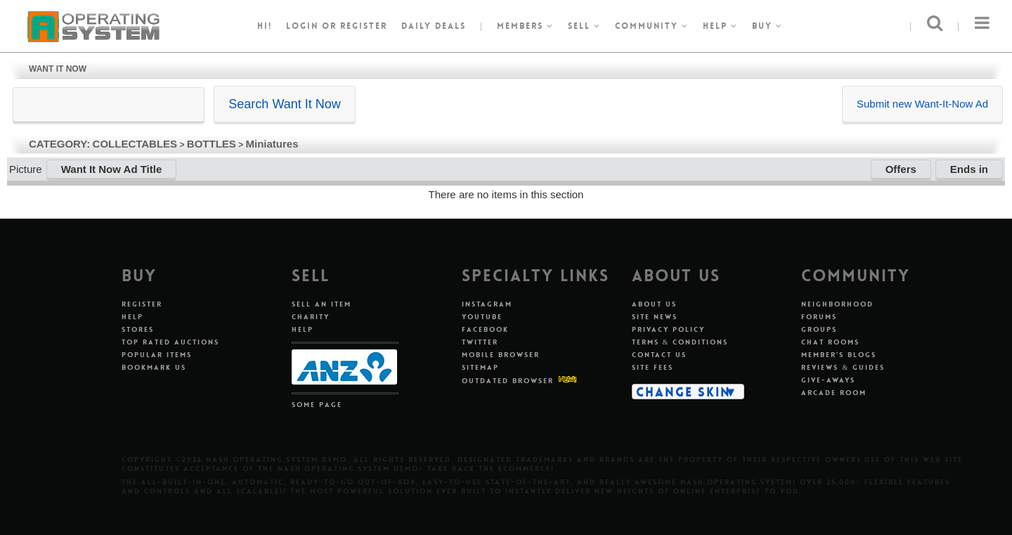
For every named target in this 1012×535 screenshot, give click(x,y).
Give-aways (828, 380)
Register (142, 304)
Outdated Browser (508, 380)
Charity (311, 316)
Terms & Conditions (680, 342)
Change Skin (683, 391)
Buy (767, 26)
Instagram (487, 304)
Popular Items (157, 354)
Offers (900, 169)
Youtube (482, 316)
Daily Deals (433, 26)
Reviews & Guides (843, 367)
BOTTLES (211, 144)
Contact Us (659, 354)
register (363, 26)
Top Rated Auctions (170, 342)
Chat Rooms (830, 342)
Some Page (317, 404)
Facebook (485, 329)
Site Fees (652, 367)
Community (652, 26)
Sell (584, 26)
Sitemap (480, 367)
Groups (819, 329)
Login (302, 26)
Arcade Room (834, 392)
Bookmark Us (154, 367)
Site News (654, 316)
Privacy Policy (668, 329)
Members (525, 26)
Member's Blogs (838, 354)
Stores (138, 329)
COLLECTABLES (135, 144)
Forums (819, 316)
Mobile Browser (501, 354)
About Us (654, 304)
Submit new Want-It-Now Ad (922, 104)
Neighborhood (837, 304)
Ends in (969, 169)
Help (720, 26)
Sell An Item (321, 304)
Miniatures (272, 144)
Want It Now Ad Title (111, 169)
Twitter (480, 342)
